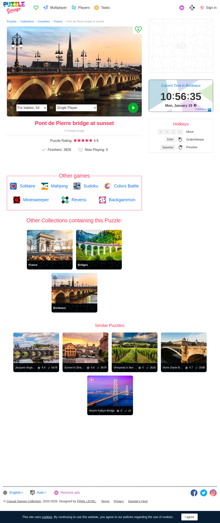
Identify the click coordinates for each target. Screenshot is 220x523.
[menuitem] (36, 8)
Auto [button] (40, 492)
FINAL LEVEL (86, 501)
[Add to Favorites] (137, 30)
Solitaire (26, 186)
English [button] (15, 492)
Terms (105, 501)
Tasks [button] (106, 7)
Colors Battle (126, 186)
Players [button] (84, 7)
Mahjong (59, 186)
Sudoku (90, 186)
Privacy (119, 501)
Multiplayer (59, 7)
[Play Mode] (76, 107)
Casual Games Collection (23, 501)
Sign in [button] (211, 7)
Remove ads (70, 492)
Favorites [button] (36, 8)
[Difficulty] (31, 107)
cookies (47, 517)
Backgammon (122, 199)
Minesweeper (35, 199)
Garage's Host (138, 501)
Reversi (78, 199)
